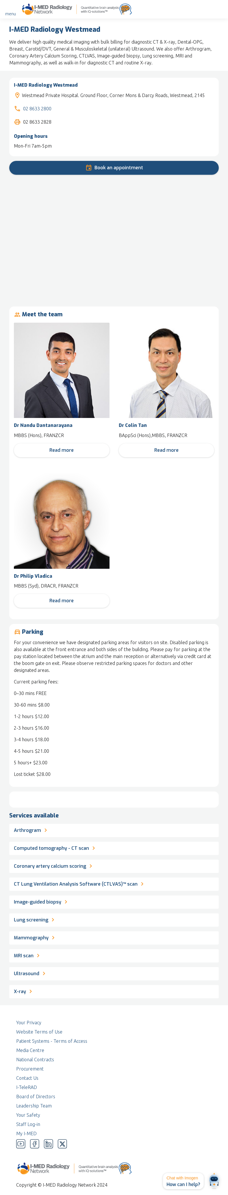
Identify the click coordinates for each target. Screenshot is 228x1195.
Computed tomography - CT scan (55, 847)
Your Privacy (28, 1022)
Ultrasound (30, 972)
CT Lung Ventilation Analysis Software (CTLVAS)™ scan (80, 883)
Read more (61, 450)
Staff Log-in (28, 1124)
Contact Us (27, 1078)
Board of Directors (35, 1096)
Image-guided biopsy (41, 901)
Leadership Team (34, 1105)
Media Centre (30, 1050)
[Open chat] (214, 1181)
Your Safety (28, 1115)
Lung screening (35, 919)
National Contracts (35, 1059)
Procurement (30, 1068)
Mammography (35, 937)
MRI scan (28, 955)
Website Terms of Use (39, 1031)
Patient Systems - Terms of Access (51, 1041)
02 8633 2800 (37, 108)
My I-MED (26, 1133)
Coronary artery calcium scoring (54, 865)
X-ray (24, 990)
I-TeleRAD (26, 1087)
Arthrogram (31, 829)
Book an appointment (114, 167)
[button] (183, 1181)
